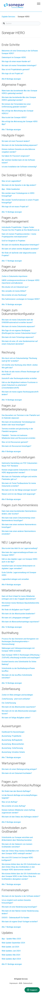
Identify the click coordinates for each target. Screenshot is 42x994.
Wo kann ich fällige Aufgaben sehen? (16, 718)
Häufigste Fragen (13, 135)
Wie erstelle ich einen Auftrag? (14, 806)
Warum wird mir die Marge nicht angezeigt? (19, 494)
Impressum (14, 983)
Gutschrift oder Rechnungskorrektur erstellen (19, 378)
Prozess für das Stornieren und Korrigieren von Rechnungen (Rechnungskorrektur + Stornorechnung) (20, 641)
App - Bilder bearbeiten (11, 189)
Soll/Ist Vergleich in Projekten (13, 241)
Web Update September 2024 (13, 943)
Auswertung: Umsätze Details (13, 752)
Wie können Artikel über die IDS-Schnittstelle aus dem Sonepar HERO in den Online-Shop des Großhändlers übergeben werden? (21, 876)
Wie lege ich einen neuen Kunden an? (16, 61)
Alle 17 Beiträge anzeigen (12, 261)
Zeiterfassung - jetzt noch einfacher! (16, 699)
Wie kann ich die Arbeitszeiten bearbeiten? (18, 614)
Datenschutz (27, 983)
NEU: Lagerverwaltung (16, 542)
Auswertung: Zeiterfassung (12, 748)
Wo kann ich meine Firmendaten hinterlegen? (19, 65)
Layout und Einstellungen (18, 457)
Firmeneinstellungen (15, 890)
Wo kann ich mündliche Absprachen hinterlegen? (20, 245)
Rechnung (8, 352)
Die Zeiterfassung (9, 703)
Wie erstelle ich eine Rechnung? (14, 295)
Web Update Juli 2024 (10, 947)
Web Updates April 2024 (11, 959)
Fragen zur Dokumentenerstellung (17, 268)
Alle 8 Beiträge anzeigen (11, 79)
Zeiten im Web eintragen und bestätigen (17, 695)
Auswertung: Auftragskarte (12, 740)
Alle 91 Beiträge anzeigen (12, 964)
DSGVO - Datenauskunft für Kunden (15, 918)
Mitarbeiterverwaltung (16, 590)
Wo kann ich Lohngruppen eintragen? (16, 618)
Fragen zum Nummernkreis (20, 505)
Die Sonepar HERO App (17, 175)
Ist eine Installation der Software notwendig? (19, 167)
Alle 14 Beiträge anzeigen (12, 400)
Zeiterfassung (11, 689)
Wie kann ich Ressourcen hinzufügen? (16, 446)
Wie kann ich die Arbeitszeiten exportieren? (19, 707)
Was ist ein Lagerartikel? (11, 181)
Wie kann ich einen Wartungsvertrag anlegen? (19, 769)
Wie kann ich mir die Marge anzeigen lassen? (19, 490)
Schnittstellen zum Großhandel (14, 829)
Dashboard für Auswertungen (13, 732)
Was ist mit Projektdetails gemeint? (16, 69)
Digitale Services (8, 17)
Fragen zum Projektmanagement (15, 219)
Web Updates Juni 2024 (11, 951)
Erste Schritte (11, 45)
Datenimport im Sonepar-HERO (14, 57)
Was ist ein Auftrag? (9, 802)
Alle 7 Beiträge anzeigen (11, 129)
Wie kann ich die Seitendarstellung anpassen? (20, 145)
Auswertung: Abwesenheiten (13, 744)
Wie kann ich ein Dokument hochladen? (17, 773)
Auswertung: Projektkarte (11, 736)
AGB (20, 983)
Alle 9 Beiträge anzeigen (11, 451)
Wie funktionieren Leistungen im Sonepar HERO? (21, 299)
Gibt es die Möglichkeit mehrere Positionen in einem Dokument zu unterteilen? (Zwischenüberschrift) (20, 385)
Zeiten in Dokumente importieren (14, 276)
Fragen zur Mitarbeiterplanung (14, 407)
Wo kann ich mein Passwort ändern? (16, 141)
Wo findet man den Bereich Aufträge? (16, 791)
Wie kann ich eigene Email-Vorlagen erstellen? (20, 922)
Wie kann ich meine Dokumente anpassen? (18, 326)
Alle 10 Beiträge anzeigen (12, 683)
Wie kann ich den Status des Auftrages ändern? (20, 817)
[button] (38, 3)
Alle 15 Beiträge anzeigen (12, 212)
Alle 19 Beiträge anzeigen (12, 304)
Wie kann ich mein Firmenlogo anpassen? (18, 337)
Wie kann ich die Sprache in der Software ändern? (21, 896)
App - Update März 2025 (11, 939)
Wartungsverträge (14, 763)
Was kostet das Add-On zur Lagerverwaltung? (20, 548)
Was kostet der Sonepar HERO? (14, 117)
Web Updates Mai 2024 (11, 955)
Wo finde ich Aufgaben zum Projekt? (16, 610)
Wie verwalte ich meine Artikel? (14, 291)
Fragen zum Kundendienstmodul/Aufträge (21, 783)
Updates (7, 933)
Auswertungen (11, 726)
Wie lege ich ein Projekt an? (12, 73)
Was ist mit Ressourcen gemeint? (15, 442)
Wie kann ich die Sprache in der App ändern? (19, 185)
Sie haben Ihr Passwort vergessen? (16, 156)
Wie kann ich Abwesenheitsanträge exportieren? (20, 622)
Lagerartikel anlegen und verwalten (15, 579)
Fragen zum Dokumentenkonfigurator (18, 312)
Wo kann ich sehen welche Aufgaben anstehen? (20, 249)
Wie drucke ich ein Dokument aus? (15, 287)
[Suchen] (21, 23)
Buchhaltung (10, 633)
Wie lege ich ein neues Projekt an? (15, 207)
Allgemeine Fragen (14, 85)
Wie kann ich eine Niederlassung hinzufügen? (19, 907)
